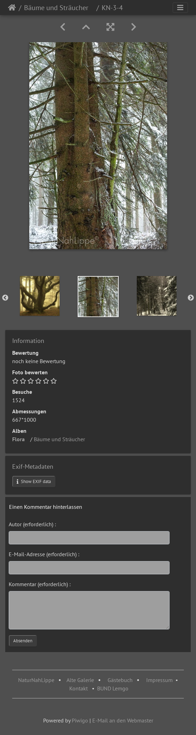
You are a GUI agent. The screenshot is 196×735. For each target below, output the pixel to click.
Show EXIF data (34, 481)
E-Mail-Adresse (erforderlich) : (44, 554)
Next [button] (190, 297)
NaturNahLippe (36, 679)
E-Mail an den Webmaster (122, 720)
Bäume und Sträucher (59, 7)
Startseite (12, 7)
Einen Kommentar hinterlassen (45, 506)
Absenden (22, 641)
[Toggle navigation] (180, 7)
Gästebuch (121, 679)
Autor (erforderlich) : (32, 524)
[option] (39, 296)
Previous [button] (5, 297)
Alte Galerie (80, 679)
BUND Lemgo (112, 688)
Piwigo (80, 720)
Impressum (159, 679)
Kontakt (78, 688)
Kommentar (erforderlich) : (40, 584)
